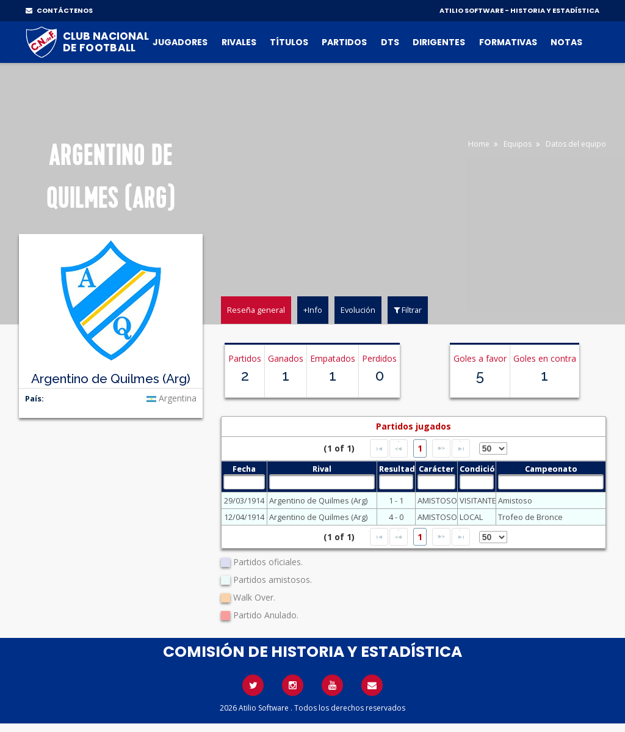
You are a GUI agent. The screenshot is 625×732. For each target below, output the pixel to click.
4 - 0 (396, 516)
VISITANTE (477, 500)
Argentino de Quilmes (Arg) (318, 500)
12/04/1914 (244, 516)
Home (479, 144)
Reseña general (256, 309)
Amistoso (515, 500)
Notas (566, 42)
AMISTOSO (436, 500)
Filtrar (408, 309)
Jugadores (180, 42)
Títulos (289, 42)
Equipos (518, 144)
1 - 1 (396, 500)
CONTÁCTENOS (59, 10)
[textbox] (244, 481)
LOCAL (471, 516)
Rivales (239, 42)
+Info (312, 309)
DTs (390, 42)
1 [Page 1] (419, 448)
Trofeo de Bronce (530, 516)
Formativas (508, 42)
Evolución (358, 309)
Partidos (344, 42)
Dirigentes (439, 42)
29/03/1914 (244, 500)
